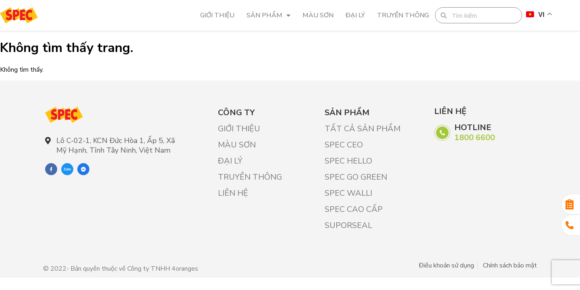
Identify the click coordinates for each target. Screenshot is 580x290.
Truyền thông (403, 15)
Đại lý (355, 15)
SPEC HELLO (348, 160)
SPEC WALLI (348, 193)
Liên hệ (233, 193)
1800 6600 (474, 137)
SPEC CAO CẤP (354, 209)
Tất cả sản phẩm (362, 128)
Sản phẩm (268, 15)
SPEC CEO (344, 144)
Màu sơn (318, 15)
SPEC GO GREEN (356, 177)
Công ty (236, 112)
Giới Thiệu (217, 15)
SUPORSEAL (348, 225)
